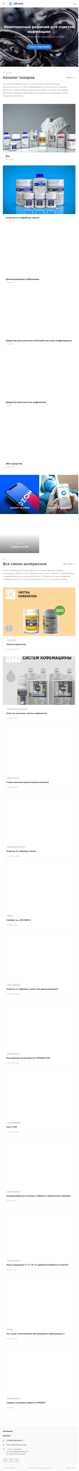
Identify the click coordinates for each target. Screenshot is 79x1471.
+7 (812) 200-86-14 (14, 1440)
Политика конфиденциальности (41, 1468)
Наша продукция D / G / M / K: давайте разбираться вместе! (37, 1265)
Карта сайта (70, 1468)
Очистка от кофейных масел (21, 851)
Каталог (70, 78)
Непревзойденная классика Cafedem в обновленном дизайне (38, 1196)
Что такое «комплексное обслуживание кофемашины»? (35, 1334)
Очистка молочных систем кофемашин (26, 713)
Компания (8, 1431)
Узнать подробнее (39, 47)
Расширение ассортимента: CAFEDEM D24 (28, 1058)
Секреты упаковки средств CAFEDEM (25, 1403)
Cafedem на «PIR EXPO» (18, 920)
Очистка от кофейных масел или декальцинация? (32, 989)
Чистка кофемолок (16, 644)
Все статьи (69, 564)
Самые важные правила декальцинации (27, 782)
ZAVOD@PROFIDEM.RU (16, 1445)
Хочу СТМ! (11, 1127)
